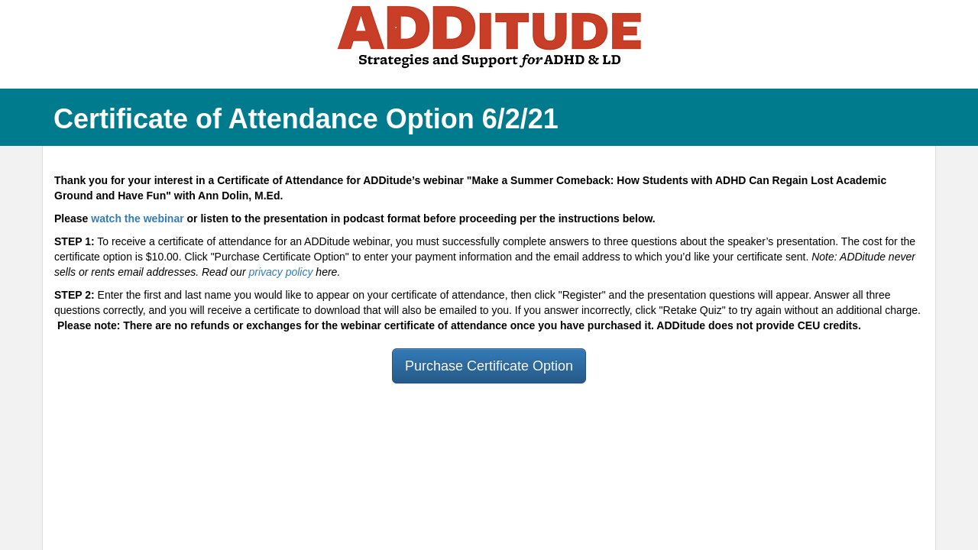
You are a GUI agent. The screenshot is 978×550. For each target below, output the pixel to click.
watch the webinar (137, 218)
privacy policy (280, 272)
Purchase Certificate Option (489, 366)
